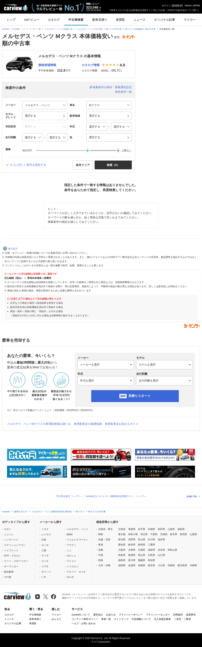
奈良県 (161, 549)
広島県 (151, 555)
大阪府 (121, 549)
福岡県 (121, 565)
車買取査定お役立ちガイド (121, 423)
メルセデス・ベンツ (77, 529)
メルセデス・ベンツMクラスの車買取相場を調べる (39, 423)
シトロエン (73, 566)
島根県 (131, 555)
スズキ (45, 566)
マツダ (45, 555)
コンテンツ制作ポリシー (85, 619)
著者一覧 (106, 619)
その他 (7, 577)
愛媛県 (141, 560)
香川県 (131, 560)
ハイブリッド (11, 550)
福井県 (161, 539)
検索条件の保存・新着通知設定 (112, 87)
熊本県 (151, 565)
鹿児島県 (182, 565)
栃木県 (173, 534)
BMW (69, 534)
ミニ (69, 550)
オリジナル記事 (164, 19)
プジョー (71, 561)
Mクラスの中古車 (114, 29)
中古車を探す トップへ (68, 496)
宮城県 (151, 529)
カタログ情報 (91, 65)
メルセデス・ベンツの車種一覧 (59, 29)
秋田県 (161, 529)
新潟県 (121, 539)
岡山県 (141, 555)
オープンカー (11, 566)
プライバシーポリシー (131, 614)
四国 (100, 560)
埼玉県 (144, 534)
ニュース (139, 19)
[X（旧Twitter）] (45, 596)
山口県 (161, 555)
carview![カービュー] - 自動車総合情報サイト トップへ (116, 496)
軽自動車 (9, 571)
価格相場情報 (47, 65)
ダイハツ (46, 571)
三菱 (43, 550)
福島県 (181, 529)
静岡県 (141, 544)
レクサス (46, 534)
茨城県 (163, 534)
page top (192, 496)
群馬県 (183, 534)
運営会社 (98, 614)
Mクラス (80, 511)
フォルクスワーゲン (77, 539)
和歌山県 (172, 549)
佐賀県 (131, 565)
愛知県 (121, 544)
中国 (100, 555)
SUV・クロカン (12, 555)
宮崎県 (171, 565)
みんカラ (56, 619)
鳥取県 (121, 555)
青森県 (131, 529)
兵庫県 (131, 549)
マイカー (190, 19)
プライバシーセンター (158, 614)
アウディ (71, 545)
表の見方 (10, 248)
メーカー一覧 (35, 29)
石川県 (151, 539)
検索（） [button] (113, 165)
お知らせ (111, 614)
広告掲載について (141, 619)
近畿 (100, 549)
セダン (7, 529)
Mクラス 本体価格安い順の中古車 (140, 29)
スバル (45, 561)
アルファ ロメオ (76, 571)
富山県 (141, 539)
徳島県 (121, 560)
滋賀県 (151, 549)
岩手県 (141, 529)
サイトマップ (121, 619)
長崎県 (141, 565)
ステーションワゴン (15, 545)
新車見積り (99, 19)
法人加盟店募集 (162, 619)
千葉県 (153, 534)
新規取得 (177, 5)
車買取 (120, 19)
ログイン (166, 5)
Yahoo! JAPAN (192, 5)
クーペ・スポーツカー (16, 561)
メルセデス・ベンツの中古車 (89, 29)
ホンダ (45, 545)
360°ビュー (31, 19)
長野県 (131, 539)
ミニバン (9, 534)
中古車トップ (19, 29)
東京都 (121, 534)
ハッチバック (11, 539)
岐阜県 (131, 544)
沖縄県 (193, 565)
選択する (94, 137)
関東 (100, 534)
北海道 (121, 529)
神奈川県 (133, 534)
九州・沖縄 (104, 565)
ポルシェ (71, 555)
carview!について (81, 614)
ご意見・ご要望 (182, 619)
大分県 (161, 565)
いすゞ (45, 577)
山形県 (171, 529)
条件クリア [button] (83, 165)
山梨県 (193, 534)
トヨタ (45, 529)
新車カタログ (20, 511)
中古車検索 (75, 19)
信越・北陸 (104, 539)
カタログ (54, 19)
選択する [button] (30, 115)
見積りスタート (139, 395)
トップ (10, 19)
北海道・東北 (105, 529)
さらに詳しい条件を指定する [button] (28, 164)
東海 (100, 544)
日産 (43, 539)
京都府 (141, 549)
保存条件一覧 (123, 91)
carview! (5, 29)
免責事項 (191, 614)
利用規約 (178, 614)
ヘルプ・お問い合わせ (84, 623)
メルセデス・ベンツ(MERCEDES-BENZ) (51, 511)
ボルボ (70, 577)
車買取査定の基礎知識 (88, 423)
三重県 (151, 544)
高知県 (151, 560)
